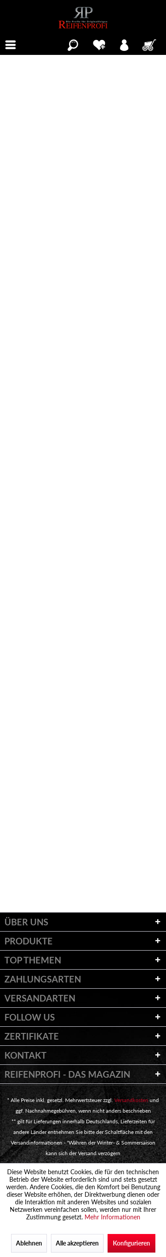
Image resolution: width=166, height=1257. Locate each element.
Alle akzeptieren (77, 1243)
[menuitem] (10, 43)
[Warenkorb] (150, 43)
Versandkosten (131, 1100)
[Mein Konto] (124, 43)
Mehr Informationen (112, 1217)
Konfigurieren (131, 1243)
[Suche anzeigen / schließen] (73, 43)
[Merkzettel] (99, 43)
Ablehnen (29, 1243)
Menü (13, 43)
